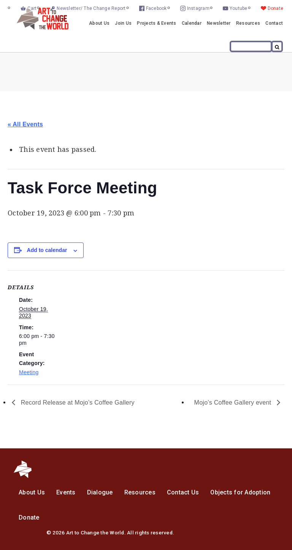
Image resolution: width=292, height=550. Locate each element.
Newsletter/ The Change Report (91, 8)
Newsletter (219, 23)
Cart (31, 8)
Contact (274, 23)
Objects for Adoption (240, 492)
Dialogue (100, 492)
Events (66, 492)
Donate (276, 8)
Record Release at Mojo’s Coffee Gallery (77, 402)
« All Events (25, 124)
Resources (248, 23)
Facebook (156, 8)
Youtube (239, 8)
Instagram (198, 8)
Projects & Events (156, 23)
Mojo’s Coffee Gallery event (233, 402)
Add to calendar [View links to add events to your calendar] (47, 250)
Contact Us (183, 492)
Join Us (123, 23)
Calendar (192, 23)
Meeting (29, 372)
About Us (99, 23)
